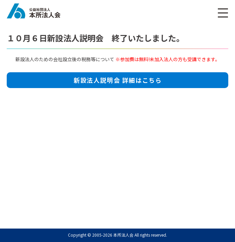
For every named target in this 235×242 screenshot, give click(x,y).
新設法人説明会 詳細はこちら (118, 80)
